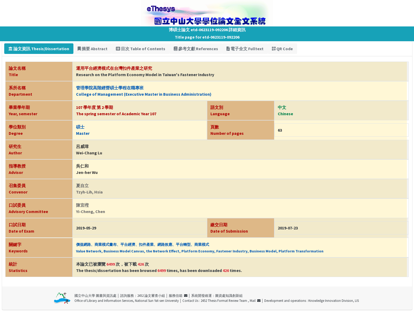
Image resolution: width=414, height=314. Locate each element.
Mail (255, 300)
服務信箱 (178, 295)
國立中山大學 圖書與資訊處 (95, 295)
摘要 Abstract (92, 48)
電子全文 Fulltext (245, 48)
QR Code (282, 48)
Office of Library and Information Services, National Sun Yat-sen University (126, 300)
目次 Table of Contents (140, 48)
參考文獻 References (196, 48)
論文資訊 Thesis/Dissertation (38, 48)
